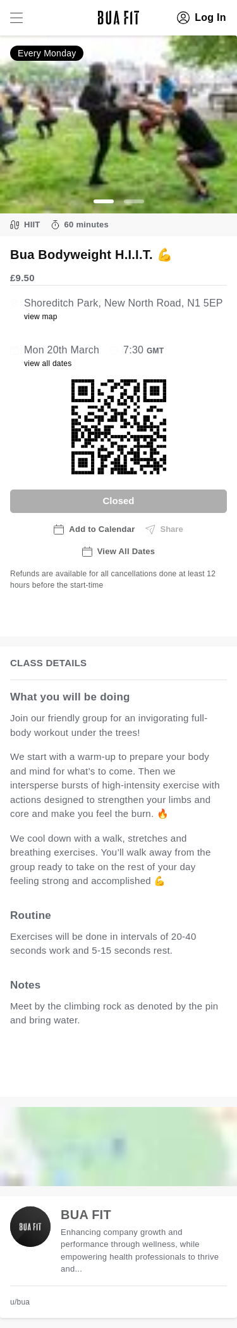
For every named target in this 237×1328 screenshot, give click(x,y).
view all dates (48, 363)
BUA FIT (86, 1215)
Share (164, 529)
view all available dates (74, 1073)
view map (41, 316)
